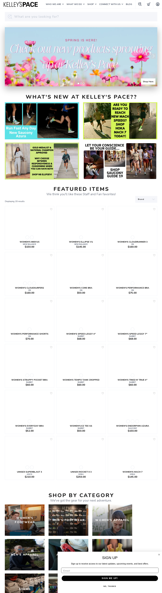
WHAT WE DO (74, 4)
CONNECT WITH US (110, 4)
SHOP (90, 4)
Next (153, 56)
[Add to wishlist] (51, 209)
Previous (9, 56)
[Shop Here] (81, 56)
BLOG (129, 4)
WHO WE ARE (53, 4)
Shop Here (147, 81)
